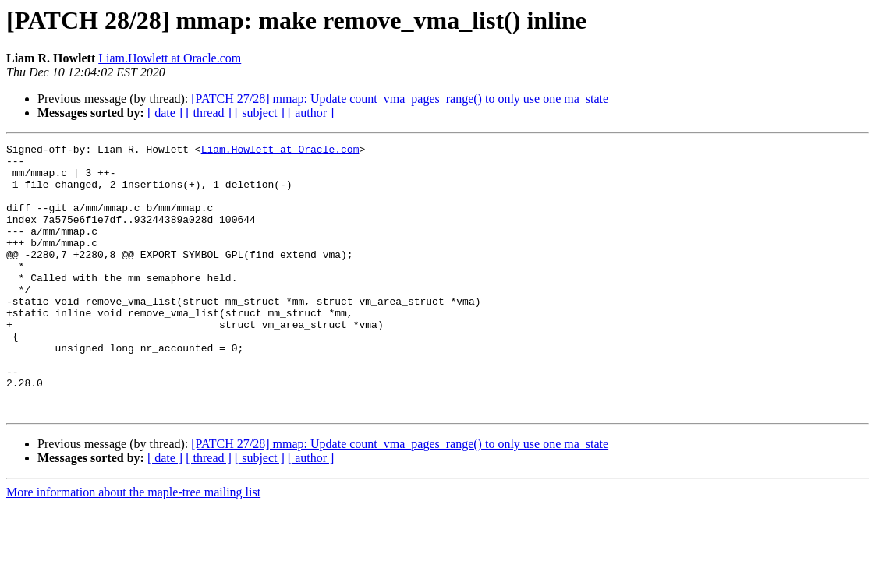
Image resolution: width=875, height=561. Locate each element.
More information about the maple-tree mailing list (133, 545)
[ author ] (311, 112)
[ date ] (164, 112)
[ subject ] (260, 112)
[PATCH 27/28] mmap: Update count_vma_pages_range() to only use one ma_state (399, 98)
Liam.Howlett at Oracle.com (169, 58)
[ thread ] (209, 112)
